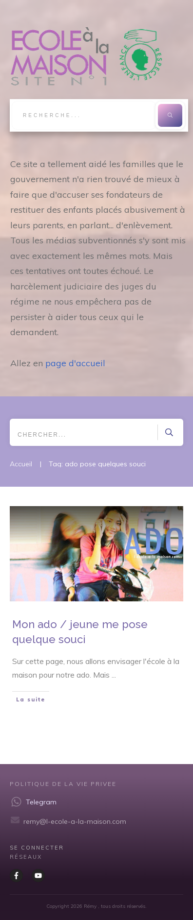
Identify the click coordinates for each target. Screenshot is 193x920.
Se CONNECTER (37, 847)
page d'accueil (75, 363)
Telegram (41, 802)
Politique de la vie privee (63, 783)
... (114, 675)
